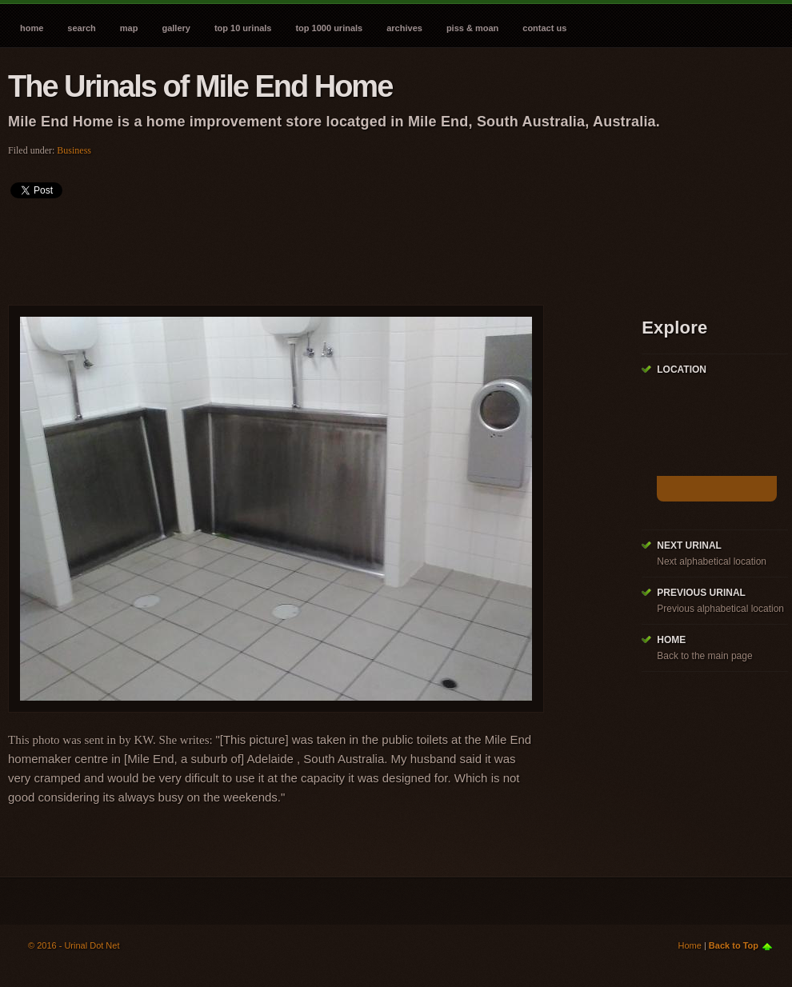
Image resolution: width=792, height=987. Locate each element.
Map (129, 28)
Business (74, 150)
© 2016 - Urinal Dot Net (74, 945)
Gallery (176, 28)
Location (681, 369)
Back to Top (733, 945)
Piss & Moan (472, 28)
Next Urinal (689, 545)
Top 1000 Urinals (328, 28)
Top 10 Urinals (243, 28)
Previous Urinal (701, 592)
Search (81, 28)
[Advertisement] (299, 246)
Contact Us (544, 28)
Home (31, 28)
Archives (404, 28)
